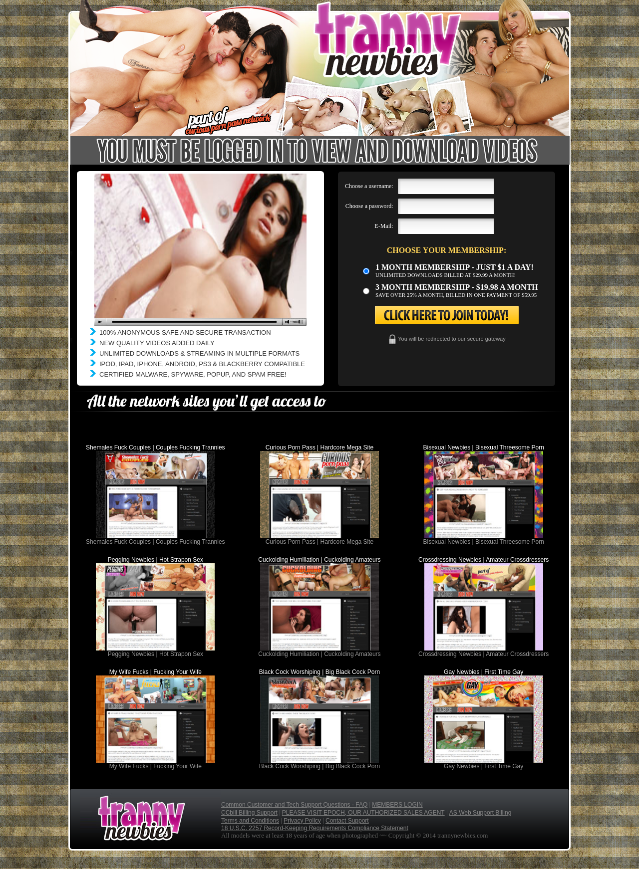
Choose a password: (369, 206)
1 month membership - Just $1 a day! (454, 267)
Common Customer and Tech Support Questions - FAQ (294, 804)
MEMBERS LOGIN (397, 804)
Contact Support (347, 820)
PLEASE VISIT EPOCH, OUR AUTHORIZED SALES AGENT (363, 812)
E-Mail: (383, 225)
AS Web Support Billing (480, 812)
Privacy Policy (302, 820)
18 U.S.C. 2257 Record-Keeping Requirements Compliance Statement (314, 828)
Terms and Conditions (250, 820)
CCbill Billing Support (249, 812)
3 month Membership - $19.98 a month (456, 287)
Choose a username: (369, 186)
